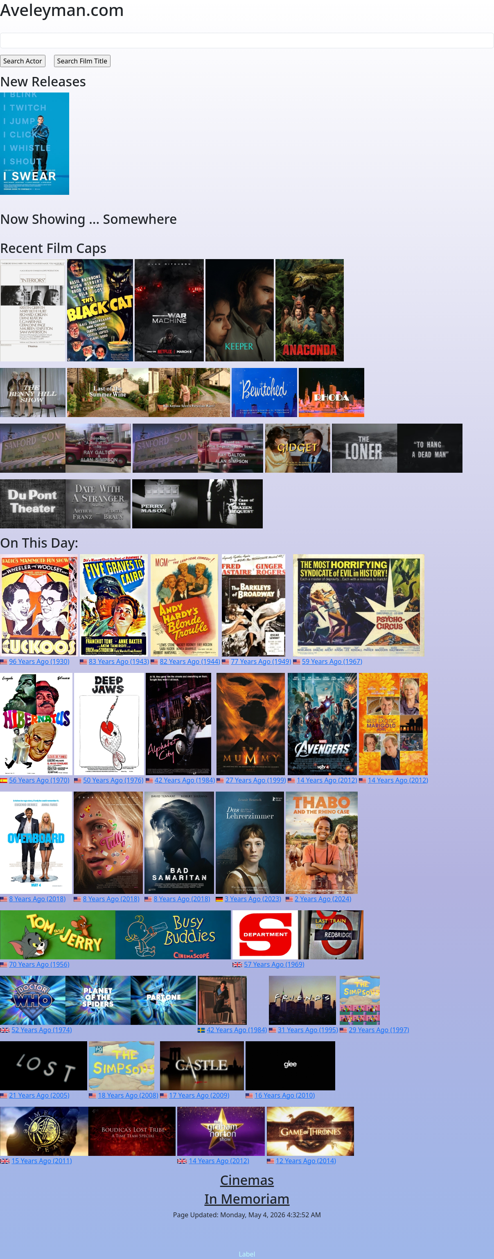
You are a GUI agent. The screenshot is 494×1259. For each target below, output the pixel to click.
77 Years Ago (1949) (261, 661)
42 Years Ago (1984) (185, 780)
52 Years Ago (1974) (41, 1029)
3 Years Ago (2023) (253, 898)
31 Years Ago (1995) (308, 1029)
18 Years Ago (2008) (128, 1095)
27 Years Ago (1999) (256, 780)
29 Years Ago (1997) (379, 1029)
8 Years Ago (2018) (37, 898)
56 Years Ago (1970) (39, 780)
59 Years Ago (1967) (332, 661)
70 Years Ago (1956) (39, 964)
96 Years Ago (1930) (39, 661)
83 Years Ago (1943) (119, 661)
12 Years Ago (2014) (306, 1160)
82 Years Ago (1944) (190, 661)
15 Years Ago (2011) (41, 1160)
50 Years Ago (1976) (113, 780)
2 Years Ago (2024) (323, 898)
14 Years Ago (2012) (327, 780)
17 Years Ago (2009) (199, 1095)
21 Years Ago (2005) (39, 1095)
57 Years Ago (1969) (274, 964)
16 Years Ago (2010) (285, 1095)
